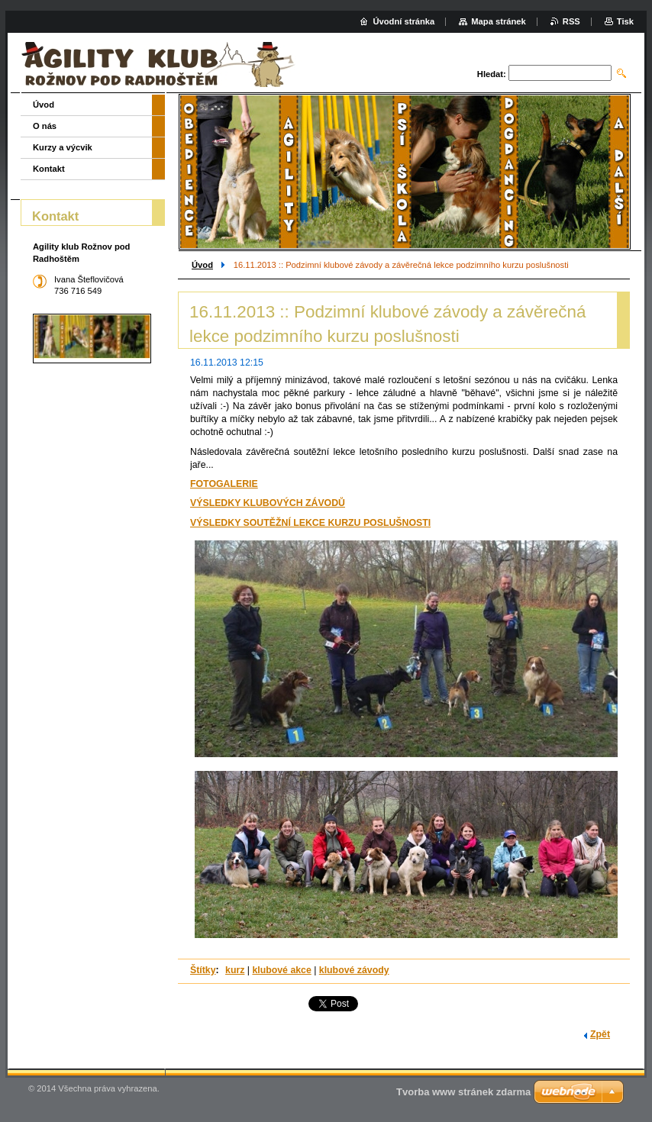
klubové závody (354, 970)
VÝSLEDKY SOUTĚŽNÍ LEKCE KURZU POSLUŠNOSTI (310, 522)
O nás (44, 126)
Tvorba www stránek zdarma (463, 1092)
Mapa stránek (498, 21)
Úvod (202, 264)
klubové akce (281, 970)
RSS (571, 21)
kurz (234, 970)
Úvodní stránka (403, 21)
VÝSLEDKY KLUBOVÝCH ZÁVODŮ (267, 503)
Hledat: (491, 74)
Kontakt (49, 168)
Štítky (203, 970)
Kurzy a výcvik (62, 147)
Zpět (600, 1034)
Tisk (625, 21)
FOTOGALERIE (224, 484)
